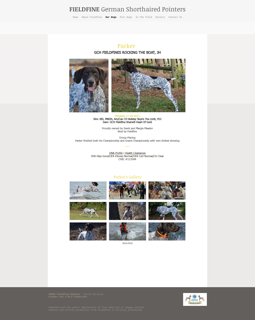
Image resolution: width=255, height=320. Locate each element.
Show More (127, 243)
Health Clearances (135, 153)
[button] (88, 190)
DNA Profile (116, 153)
